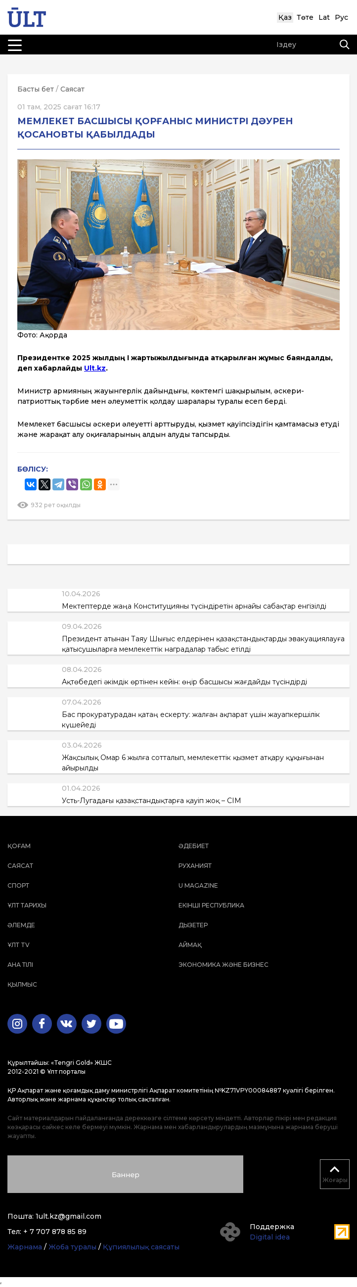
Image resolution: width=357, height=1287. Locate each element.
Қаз (285, 17)
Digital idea (270, 1237)
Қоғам (19, 846)
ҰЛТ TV (18, 945)
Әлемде (21, 925)
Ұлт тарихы (26, 905)
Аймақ (190, 945)
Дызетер (193, 925)
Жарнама (24, 1246)
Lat (324, 17)
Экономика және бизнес (223, 964)
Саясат (72, 89)
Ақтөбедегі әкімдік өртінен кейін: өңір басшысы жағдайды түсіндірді (184, 681)
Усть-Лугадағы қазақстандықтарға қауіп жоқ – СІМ (151, 800)
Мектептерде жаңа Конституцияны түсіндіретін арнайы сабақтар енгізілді (194, 606)
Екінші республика (211, 905)
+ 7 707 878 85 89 (55, 1231)
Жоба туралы (72, 1246)
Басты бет (35, 89)
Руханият (195, 865)
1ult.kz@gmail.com (68, 1216)
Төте (305, 17)
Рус (341, 17)
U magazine (198, 885)
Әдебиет (193, 846)
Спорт (18, 885)
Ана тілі (20, 964)
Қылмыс (22, 984)
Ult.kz (95, 368)
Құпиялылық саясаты (141, 1246)
